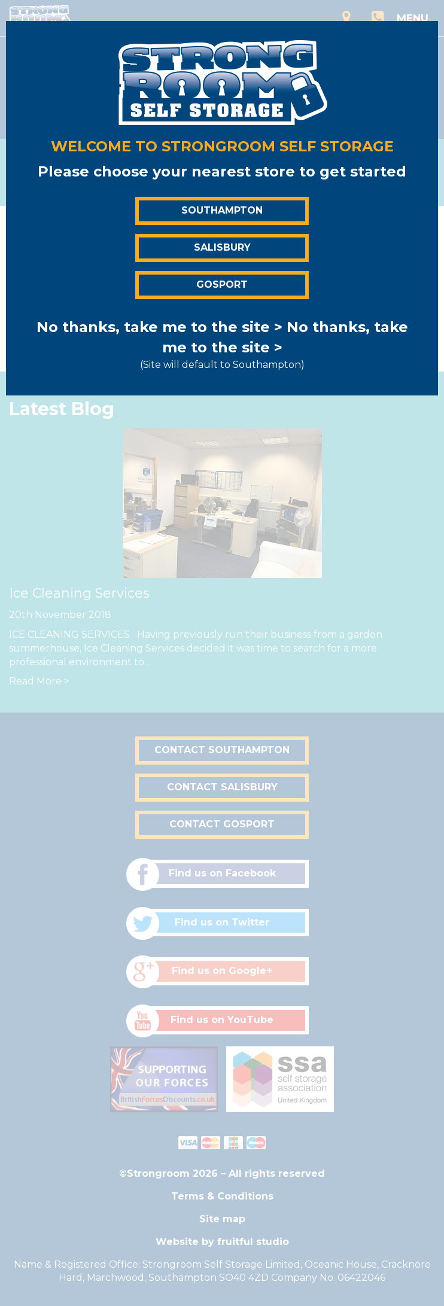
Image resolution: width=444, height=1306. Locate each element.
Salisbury (222, 247)
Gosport (222, 284)
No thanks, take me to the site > (159, 327)
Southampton (222, 210)
